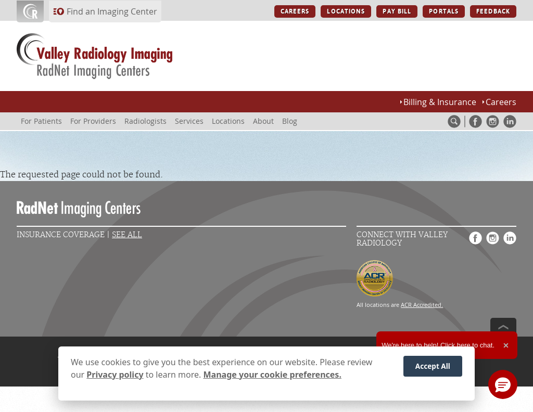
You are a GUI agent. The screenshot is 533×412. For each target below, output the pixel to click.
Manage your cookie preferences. (272, 377)
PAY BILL (397, 11)
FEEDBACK (493, 11)
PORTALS (444, 11)
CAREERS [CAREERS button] (295, 11)
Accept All (432, 369)
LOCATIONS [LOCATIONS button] (346, 11)
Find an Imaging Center (112, 11)
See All (127, 234)
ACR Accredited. (422, 304)
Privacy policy (114, 377)
